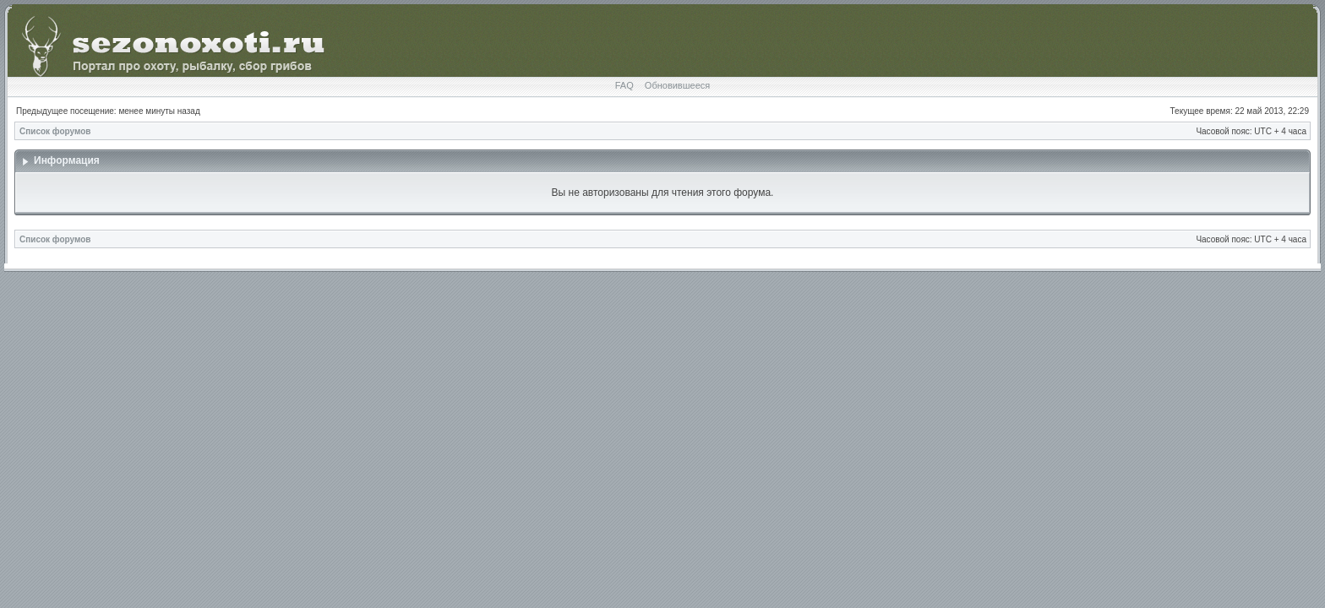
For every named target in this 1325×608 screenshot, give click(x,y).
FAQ (624, 85)
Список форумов (55, 131)
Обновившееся (677, 85)
